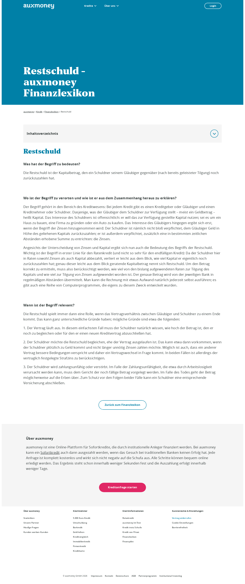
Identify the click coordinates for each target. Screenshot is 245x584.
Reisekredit (128, 518)
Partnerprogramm (148, 575)
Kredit (39, 111)
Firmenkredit (79, 546)
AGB (134, 575)
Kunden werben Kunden (35, 532)
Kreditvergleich (80, 536)
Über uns (109, 5)
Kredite (88, 5)
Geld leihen (78, 532)
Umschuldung (80, 522)
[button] (214, 134)
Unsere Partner (31, 522)
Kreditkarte (79, 550)
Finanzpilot (128, 541)
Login (213, 5)
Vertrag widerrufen (181, 518)
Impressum (96, 575)
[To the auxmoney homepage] (38, 6)
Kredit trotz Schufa (132, 527)
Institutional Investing (170, 575)
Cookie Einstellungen (182, 522)
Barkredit (77, 527)
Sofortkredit (50, 452)
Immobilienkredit (81, 541)
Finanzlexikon (51, 111)
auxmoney (28, 111)
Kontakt (109, 575)
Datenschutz (122, 575)
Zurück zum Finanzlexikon (122, 405)
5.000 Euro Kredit (81, 518)
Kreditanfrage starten (122, 487)
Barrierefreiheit (180, 527)
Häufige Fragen (31, 527)
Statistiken (29, 518)
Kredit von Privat (130, 532)
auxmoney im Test (131, 522)
